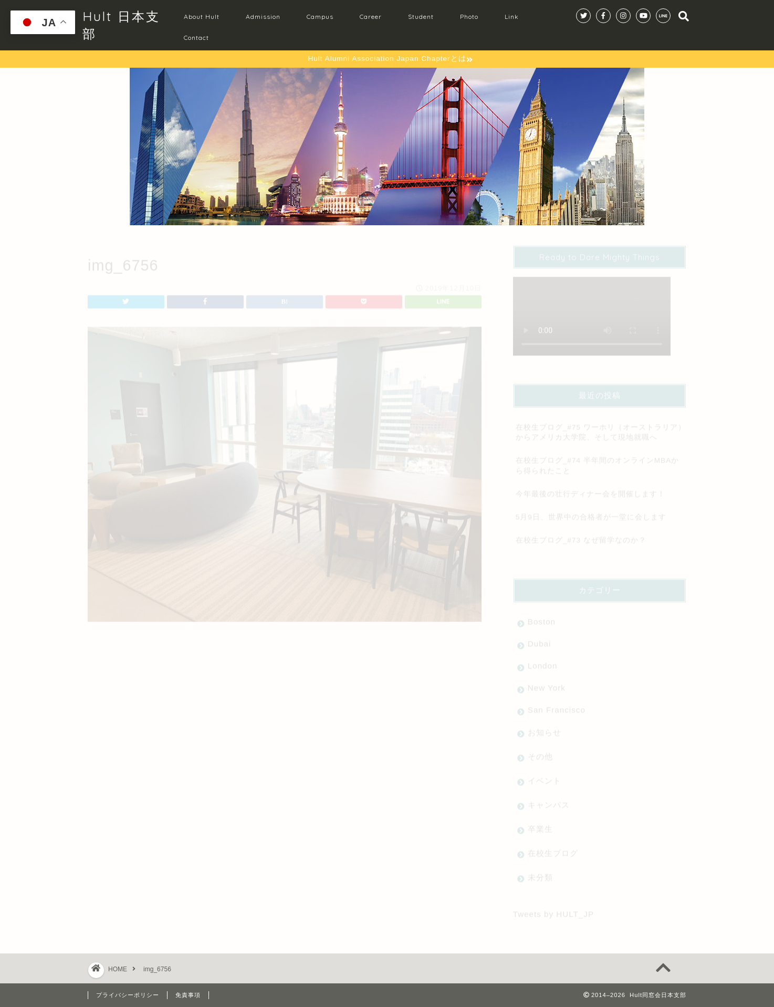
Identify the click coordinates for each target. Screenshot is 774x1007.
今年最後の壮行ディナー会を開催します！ (590, 490)
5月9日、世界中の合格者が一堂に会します (591, 513)
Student (421, 16)
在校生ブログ (553, 848)
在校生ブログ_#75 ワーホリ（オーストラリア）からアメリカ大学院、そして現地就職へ (601, 428)
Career (371, 16)
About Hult (201, 16)
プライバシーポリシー (127, 995)
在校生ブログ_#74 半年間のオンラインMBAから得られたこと (597, 461)
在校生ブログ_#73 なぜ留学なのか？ (581, 536)
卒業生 (540, 824)
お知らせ (544, 727)
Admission (263, 16)
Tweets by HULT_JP (553, 909)
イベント (544, 776)
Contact (196, 37)
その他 (540, 752)
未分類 (540, 872)
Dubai (539, 639)
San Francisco (556, 705)
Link (512, 16)
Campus (320, 16)
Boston (542, 617)
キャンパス (549, 800)
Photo (469, 16)
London (543, 661)
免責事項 (188, 995)
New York (547, 683)
